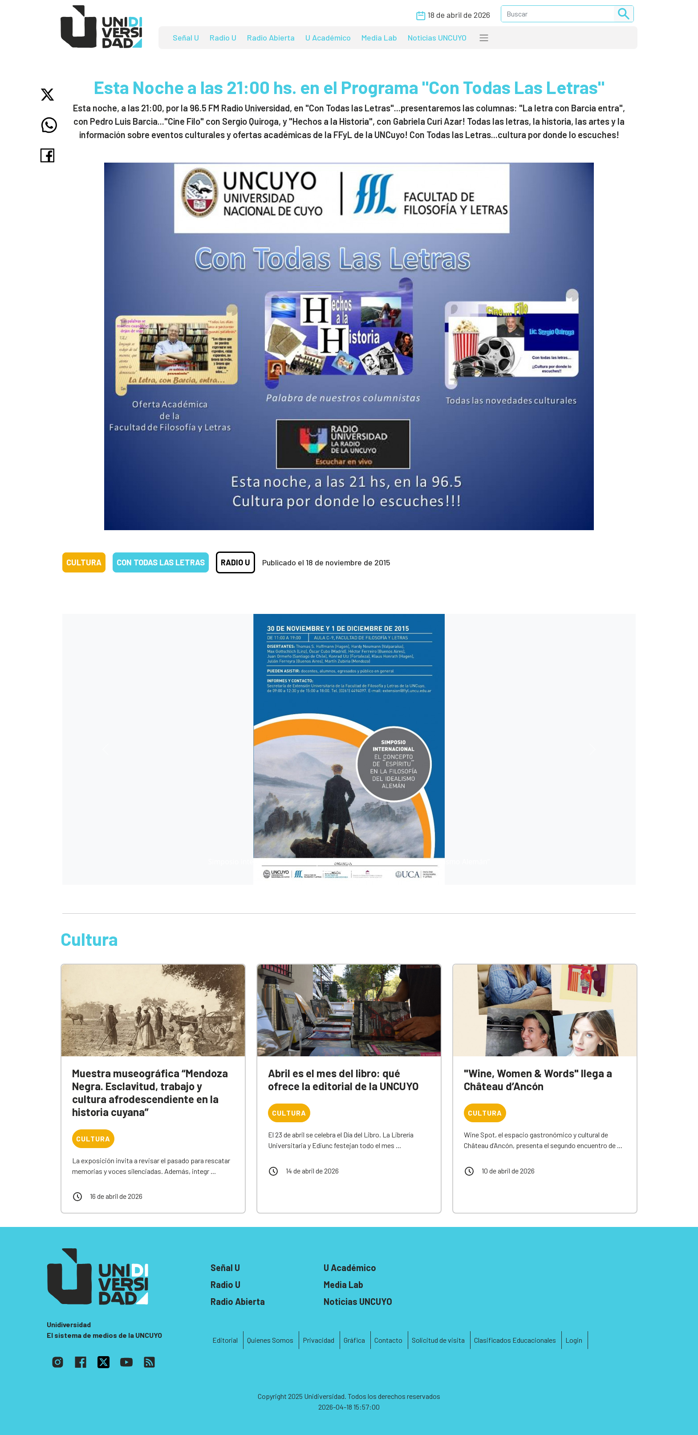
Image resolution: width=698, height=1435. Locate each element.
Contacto (388, 1340)
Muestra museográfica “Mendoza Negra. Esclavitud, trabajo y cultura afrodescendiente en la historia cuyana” (150, 1092)
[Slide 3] (373, 872)
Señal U (186, 37)
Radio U (223, 37)
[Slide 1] (341, 872)
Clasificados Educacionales (515, 1340)
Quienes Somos (270, 1340)
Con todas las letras (161, 562)
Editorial (225, 1340)
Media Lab (379, 37)
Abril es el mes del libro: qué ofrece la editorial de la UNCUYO (343, 1079)
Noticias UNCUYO (437, 37)
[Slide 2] (357, 872)
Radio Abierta (271, 37)
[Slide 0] (325, 872)
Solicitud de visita (438, 1340)
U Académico (328, 37)
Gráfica (354, 1340)
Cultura (83, 562)
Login (573, 1340)
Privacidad (318, 1340)
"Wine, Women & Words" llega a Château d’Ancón (538, 1079)
